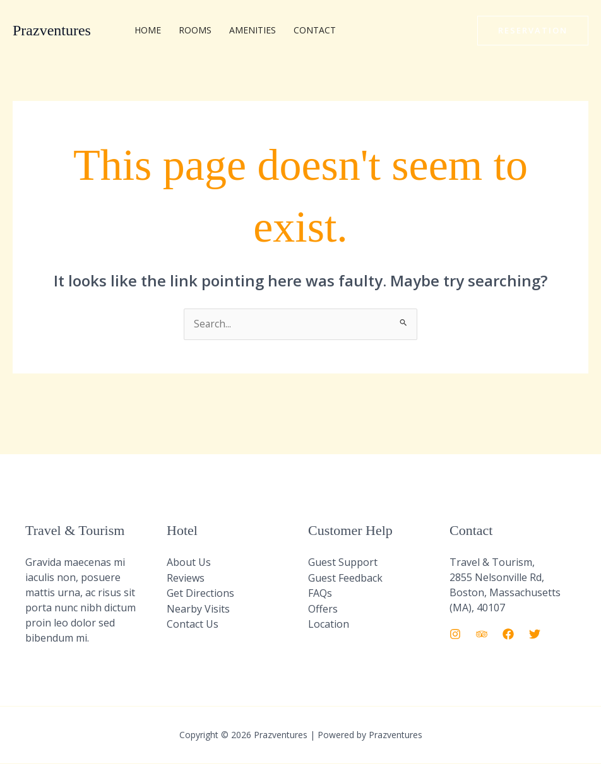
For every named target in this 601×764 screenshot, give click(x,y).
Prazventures (52, 30)
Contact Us (192, 623)
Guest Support (343, 563)
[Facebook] (508, 634)
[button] (532, 30)
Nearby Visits (198, 608)
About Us (189, 563)
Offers (323, 608)
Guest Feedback (345, 578)
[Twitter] (534, 634)
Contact (315, 30)
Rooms (195, 30)
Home (147, 30)
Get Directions (200, 593)
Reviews (186, 578)
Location (328, 623)
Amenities (252, 30)
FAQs (320, 593)
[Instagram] (455, 634)
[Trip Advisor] (481, 634)
